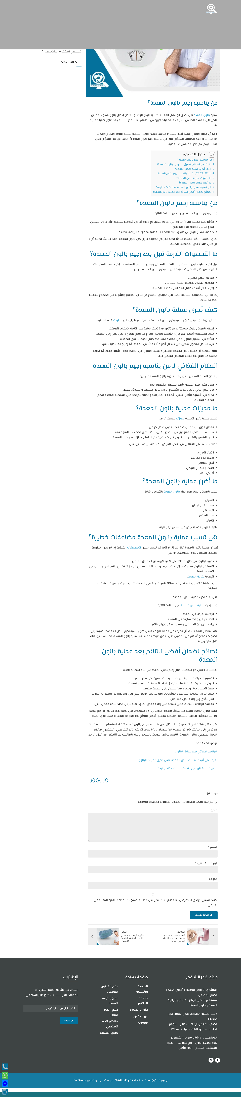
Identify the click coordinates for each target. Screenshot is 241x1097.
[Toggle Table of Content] (210, 155)
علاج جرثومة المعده (110, 1001)
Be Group (79, 1080)
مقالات (143, 1023)
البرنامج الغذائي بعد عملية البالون (196, 751)
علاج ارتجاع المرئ (110, 1013)
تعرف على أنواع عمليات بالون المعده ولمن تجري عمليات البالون (178, 760)
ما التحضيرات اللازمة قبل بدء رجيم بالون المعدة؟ (184, 164)
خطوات (117, 320)
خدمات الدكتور (143, 1001)
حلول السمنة (109, 1033)
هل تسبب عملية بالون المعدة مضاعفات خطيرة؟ (183, 187)
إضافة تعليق (202, 915)
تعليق (214, 810)
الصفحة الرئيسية (142, 989)
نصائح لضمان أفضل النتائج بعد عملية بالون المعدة (182, 192)
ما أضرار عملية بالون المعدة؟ (195, 183)
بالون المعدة (202, 115)
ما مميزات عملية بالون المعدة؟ (193, 178)
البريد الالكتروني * (206, 863)
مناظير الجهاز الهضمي (108, 1024)
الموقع (213, 879)
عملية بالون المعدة (192, 605)
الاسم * (213, 847)
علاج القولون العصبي (109, 989)
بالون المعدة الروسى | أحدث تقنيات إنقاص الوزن (187, 768)
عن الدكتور (140, 1016)
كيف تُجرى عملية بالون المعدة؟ (193, 169)
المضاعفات (134, 547)
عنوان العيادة (139, 1010)
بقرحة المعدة (196, 576)
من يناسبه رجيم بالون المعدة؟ (194, 160)
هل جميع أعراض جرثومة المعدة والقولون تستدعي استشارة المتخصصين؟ (56, 49)
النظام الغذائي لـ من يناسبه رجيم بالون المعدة (184, 173)
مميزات (180, 418)
